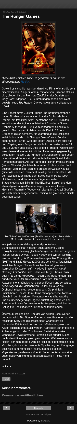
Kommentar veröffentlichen (22, 395)
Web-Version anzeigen (38, 414)
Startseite (38, 408)
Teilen (6, 379)
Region (25, 81)
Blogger (45, 420)
